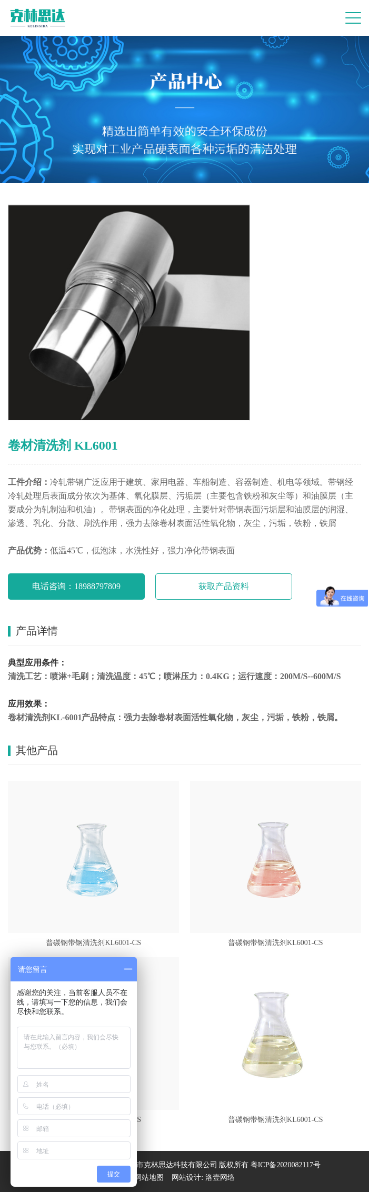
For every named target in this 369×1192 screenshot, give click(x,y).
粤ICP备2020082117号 (286, 1165)
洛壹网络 (220, 1177)
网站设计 (186, 1177)
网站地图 (149, 1177)
